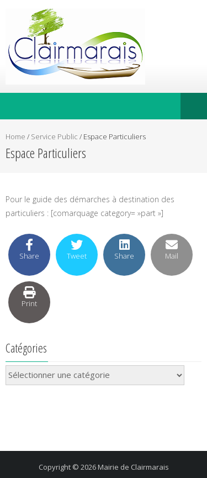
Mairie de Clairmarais (133, 467)
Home (15, 136)
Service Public (54, 136)
